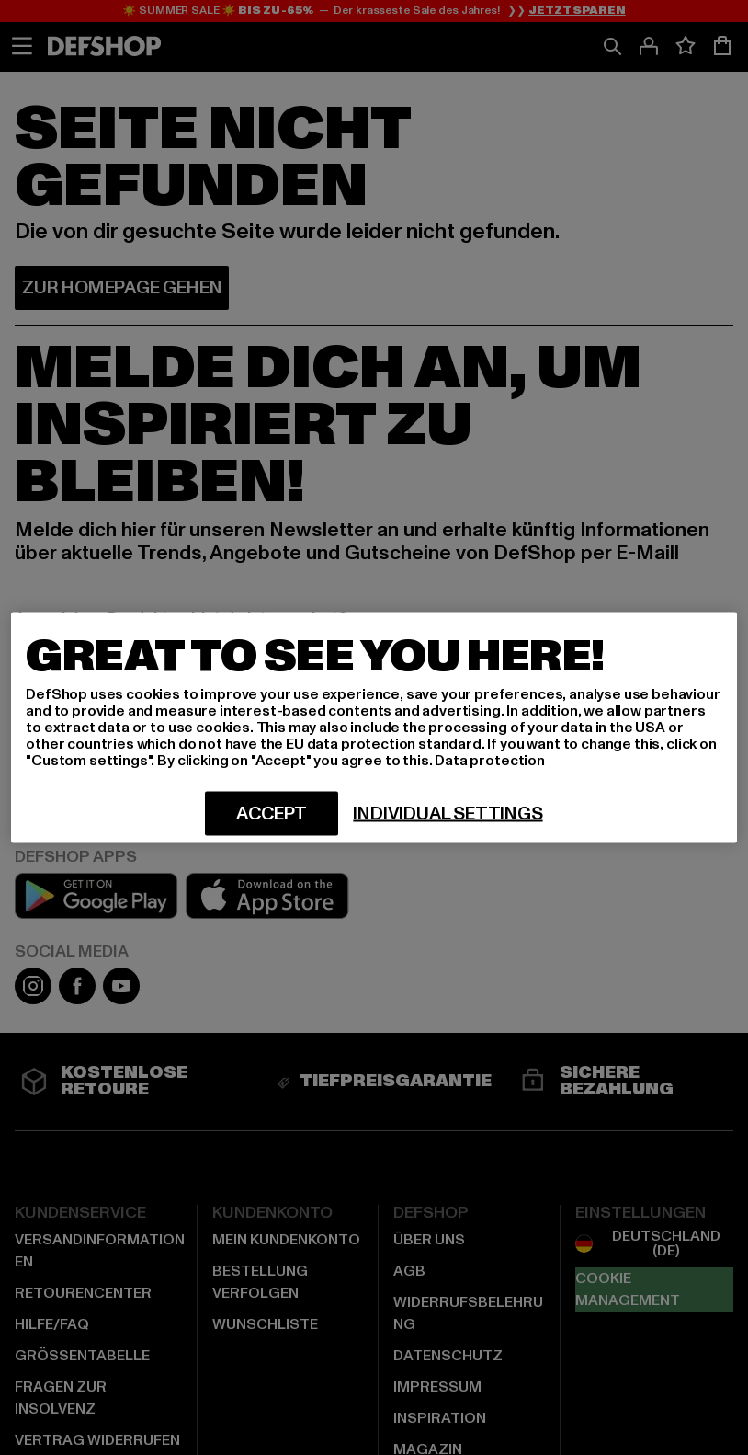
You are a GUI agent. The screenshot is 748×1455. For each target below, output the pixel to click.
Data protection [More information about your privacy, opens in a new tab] (490, 760)
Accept (271, 814)
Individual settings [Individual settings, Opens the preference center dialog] (447, 814)
